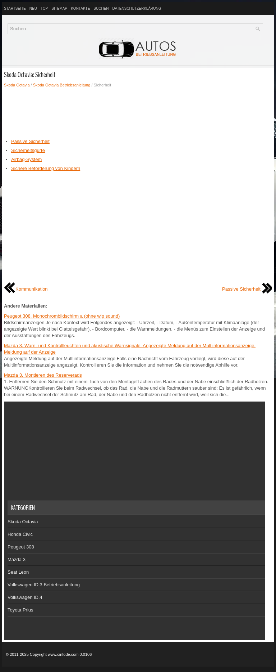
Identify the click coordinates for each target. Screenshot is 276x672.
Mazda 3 (17, 559)
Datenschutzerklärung (136, 8)
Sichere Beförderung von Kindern (45, 168)
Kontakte (80, 8)
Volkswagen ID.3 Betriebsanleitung (44, 584)
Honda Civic (20, 534)
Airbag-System (26, 159)
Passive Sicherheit (30, 141)
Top (44, 8)
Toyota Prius (20, 610)
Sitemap (59, 8)
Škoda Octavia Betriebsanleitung (62, 85)
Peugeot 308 (21, 547)
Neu (33, 8)
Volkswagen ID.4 (25, 597)
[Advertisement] (138, 113)
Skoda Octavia (17, 85)
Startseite (15, 8)
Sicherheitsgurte (28, 150)
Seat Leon (18, 572)
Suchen (101, 8)
